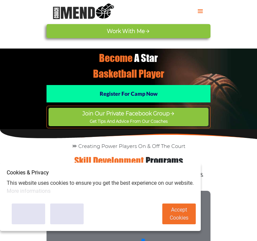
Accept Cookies (179, 214)
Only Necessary (67, 214)
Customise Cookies (28, 214)
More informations (29, 191)
